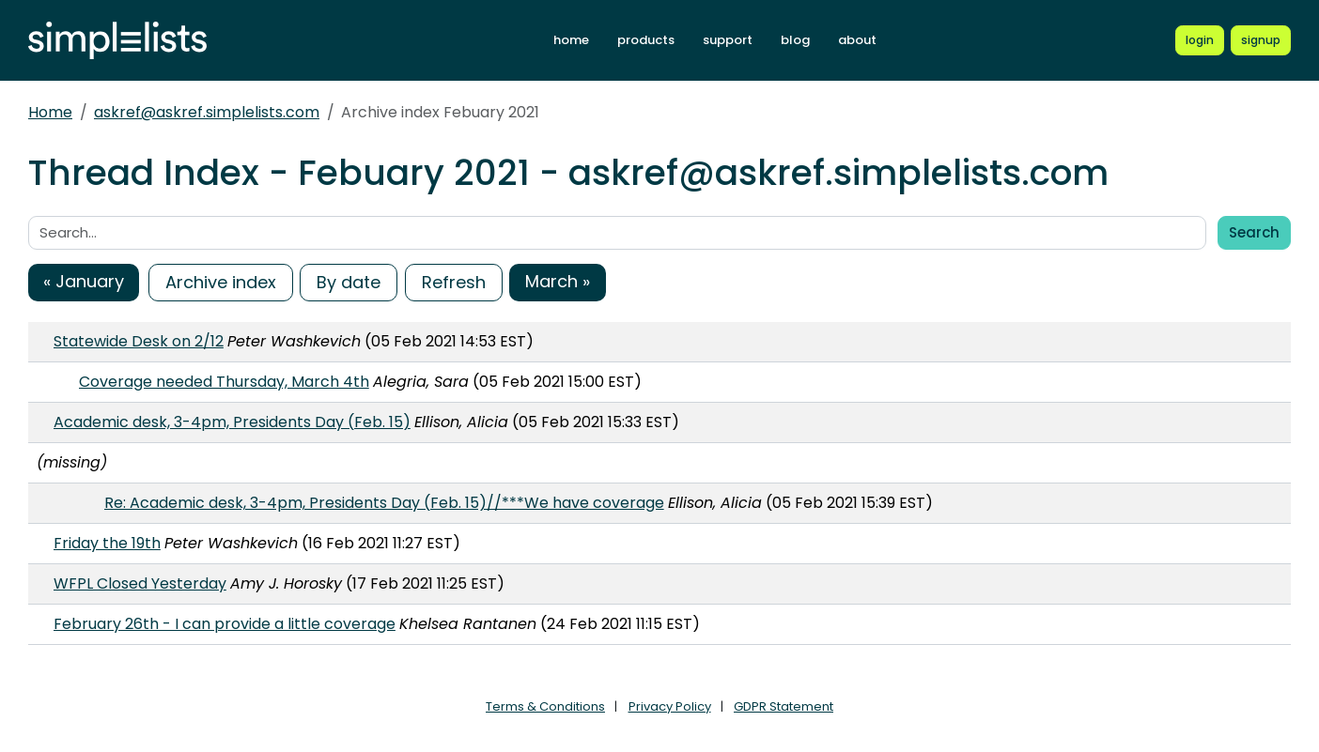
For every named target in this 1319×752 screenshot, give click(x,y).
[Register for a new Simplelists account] (1261, 40)
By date (348, 282)
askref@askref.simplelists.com (206, 112)
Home (50, 112)
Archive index (220, 282)
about (857, 40)
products (646, 40)
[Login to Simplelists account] (1199, 40)
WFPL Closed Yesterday (140, 583)
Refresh (454, 282)
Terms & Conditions (545, 706)
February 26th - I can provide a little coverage (225, 624)
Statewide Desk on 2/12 (139, 341)
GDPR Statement (783, 706)
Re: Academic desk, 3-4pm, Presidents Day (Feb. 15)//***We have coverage (384, 503)
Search (1254, 232)
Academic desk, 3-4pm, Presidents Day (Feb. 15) (232, 422)
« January (83, 281)
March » (557, 281)
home (571, 40)
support (728, 40)
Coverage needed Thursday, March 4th (224, 381)
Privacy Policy (669, 706)
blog (795, 40)
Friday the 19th (107, 543)
